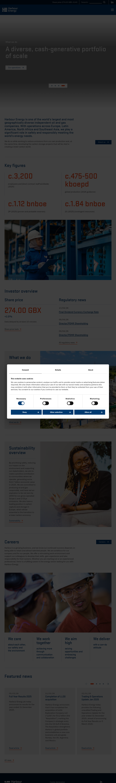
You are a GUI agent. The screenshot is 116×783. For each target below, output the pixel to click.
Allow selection (56, 412)
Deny (25, 412)
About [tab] (90, 370)
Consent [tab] (25, 370)
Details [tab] (58, 370)
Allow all (88, 412)
